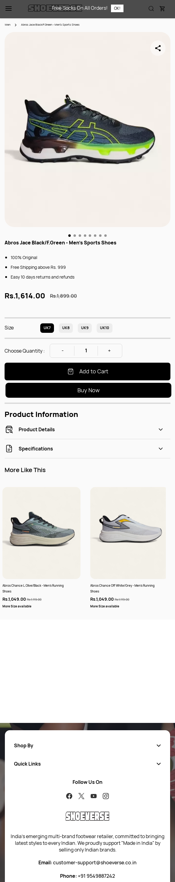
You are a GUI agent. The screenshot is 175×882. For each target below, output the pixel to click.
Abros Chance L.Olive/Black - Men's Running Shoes (33, 588)
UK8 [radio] (66, 327)
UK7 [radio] (47, 327)
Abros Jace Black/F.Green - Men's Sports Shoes (50, 25)
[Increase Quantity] (109, 351)
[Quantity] (86, 351)
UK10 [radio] (104, 327)
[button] (87, 745)
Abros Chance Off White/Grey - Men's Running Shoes (122, 588)
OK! (117, 8)
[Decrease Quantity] (62, 351)
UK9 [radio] (84, 327)
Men (7, 25)
